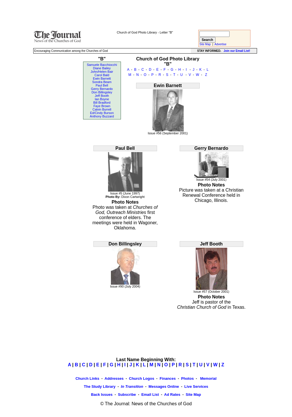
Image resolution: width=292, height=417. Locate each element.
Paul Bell (102, 85)
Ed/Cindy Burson (102, 113)
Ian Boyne (102, 99)
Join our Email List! (237, 50)
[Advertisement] (145, 14)
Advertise (221, 44)
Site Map (205, 44)
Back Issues (102, 394)
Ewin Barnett (102, 78)
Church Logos (141, 378)
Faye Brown (101, 106)
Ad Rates (172, 394)
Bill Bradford (102, 102)
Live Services (196, 386)
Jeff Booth (102, 95)
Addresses (114, 378)
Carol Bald (102, 75)
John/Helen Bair (102, 71)
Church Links (87, 378)
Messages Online (163, 386)
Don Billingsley (101, 92)
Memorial (208, 378)
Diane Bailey (102, 68)
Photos (187, 378)
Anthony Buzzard (102, 116)
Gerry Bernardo (102, 89)
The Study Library (100, 386)
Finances (168, 378)
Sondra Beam (101, 82)
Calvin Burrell (102, 109)
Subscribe (127, 394)
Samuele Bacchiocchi (102, 64)
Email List (150, 394)
